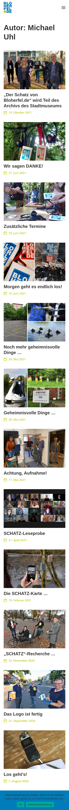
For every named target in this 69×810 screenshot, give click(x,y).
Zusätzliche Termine (25, 226)
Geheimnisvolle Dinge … (29, 412)
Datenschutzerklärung (40, 804)
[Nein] (64, 800)
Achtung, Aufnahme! (25, 473)
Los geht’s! (15, 774)
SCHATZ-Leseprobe (24, 533)
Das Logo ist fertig (23, 714)
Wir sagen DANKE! (23, 166)
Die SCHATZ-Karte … (26, 593)
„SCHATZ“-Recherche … (29, 653)
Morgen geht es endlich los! (33, 286)
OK (20, 804)
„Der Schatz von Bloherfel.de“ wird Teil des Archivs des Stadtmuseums (33, 100)
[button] (63, 7)
